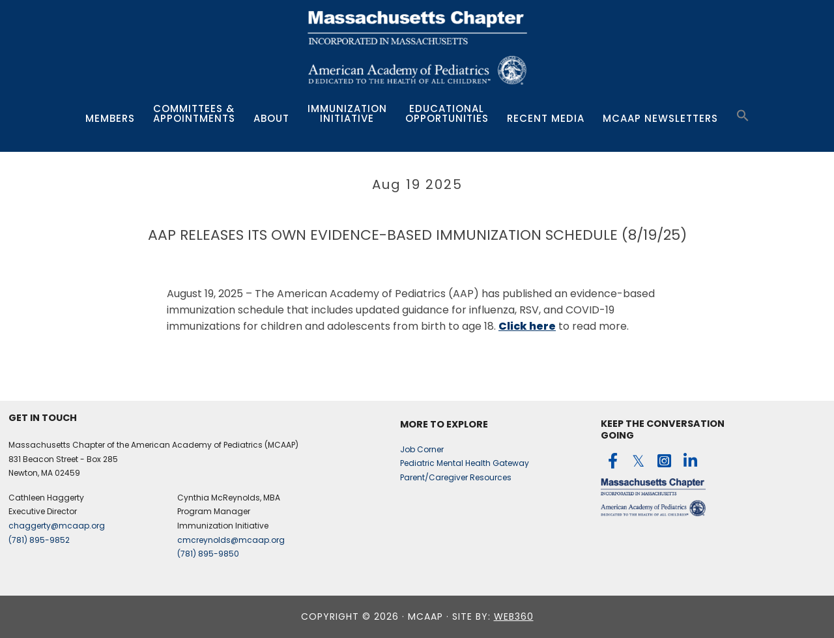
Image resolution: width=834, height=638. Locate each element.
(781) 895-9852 (39, 539)
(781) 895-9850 (208, 553)
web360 (514, 616)
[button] (742, 116)
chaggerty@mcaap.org (56, 525)
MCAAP (417, 49)
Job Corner (422, 449)
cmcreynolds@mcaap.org (231, 539)
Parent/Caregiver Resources (455, 477)
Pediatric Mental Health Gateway (464, 463)
